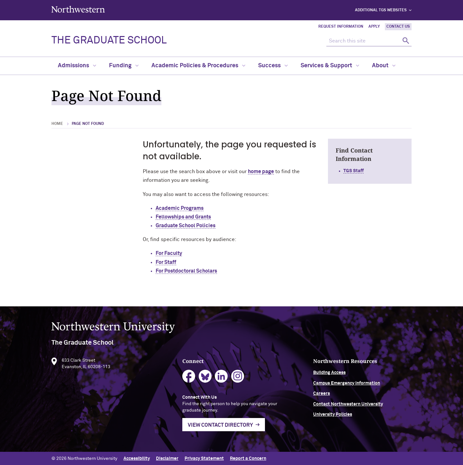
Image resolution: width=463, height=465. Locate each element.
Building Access (345, 376)
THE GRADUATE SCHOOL (109, 40)
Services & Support (330, 66)
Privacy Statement (204, 458)
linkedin (229, 380)
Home (57, 124)
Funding (124, 66)
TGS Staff (353, 171)
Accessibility (136, 458)
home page (261, 171)
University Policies (348, 418)
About (383, 66)
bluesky (213, 380)
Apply (374, 27)
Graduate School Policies (185, 225)
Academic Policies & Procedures (198, 66)
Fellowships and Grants (183, 216)
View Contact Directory (228, 428)
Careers (337, 397)
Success (273, 66)
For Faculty (169, 253)
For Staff (166, 262)
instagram (245, 380)
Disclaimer (167, 458)
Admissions (77, 66)
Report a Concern (248, 458)
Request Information (340, 27)
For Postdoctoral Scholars (186, 271)
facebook (196, 380)
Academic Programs (180, 208)
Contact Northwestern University (363, 407)
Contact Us (398, 27)
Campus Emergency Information (362, 387)
